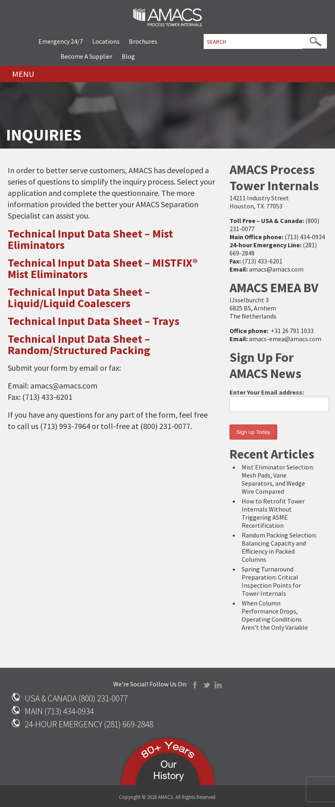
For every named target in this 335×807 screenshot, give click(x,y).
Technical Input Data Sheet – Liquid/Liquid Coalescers (79, 297)
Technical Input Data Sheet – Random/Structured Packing (79, 344)
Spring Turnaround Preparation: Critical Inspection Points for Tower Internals (271, 581)
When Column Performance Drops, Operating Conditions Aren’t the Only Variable (275, 615)
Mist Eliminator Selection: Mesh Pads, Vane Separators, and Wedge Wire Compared (278, 479)
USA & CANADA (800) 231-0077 (76, 698)
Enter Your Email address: (279, 400)
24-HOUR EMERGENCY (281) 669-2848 (89, 724)
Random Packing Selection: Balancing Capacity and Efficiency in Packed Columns (279, 547)
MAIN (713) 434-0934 (59, 711)
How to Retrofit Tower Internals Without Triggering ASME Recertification (273, 513)
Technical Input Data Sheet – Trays (93, 321)
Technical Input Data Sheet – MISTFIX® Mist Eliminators (103, 268)
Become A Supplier (86, 56)
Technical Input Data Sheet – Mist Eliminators (90, 239)
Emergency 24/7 (60, 41)
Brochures (143, 41)
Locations (106, 41)
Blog (128, 56)
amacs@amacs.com (276, 269)
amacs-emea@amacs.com (285, 339)
